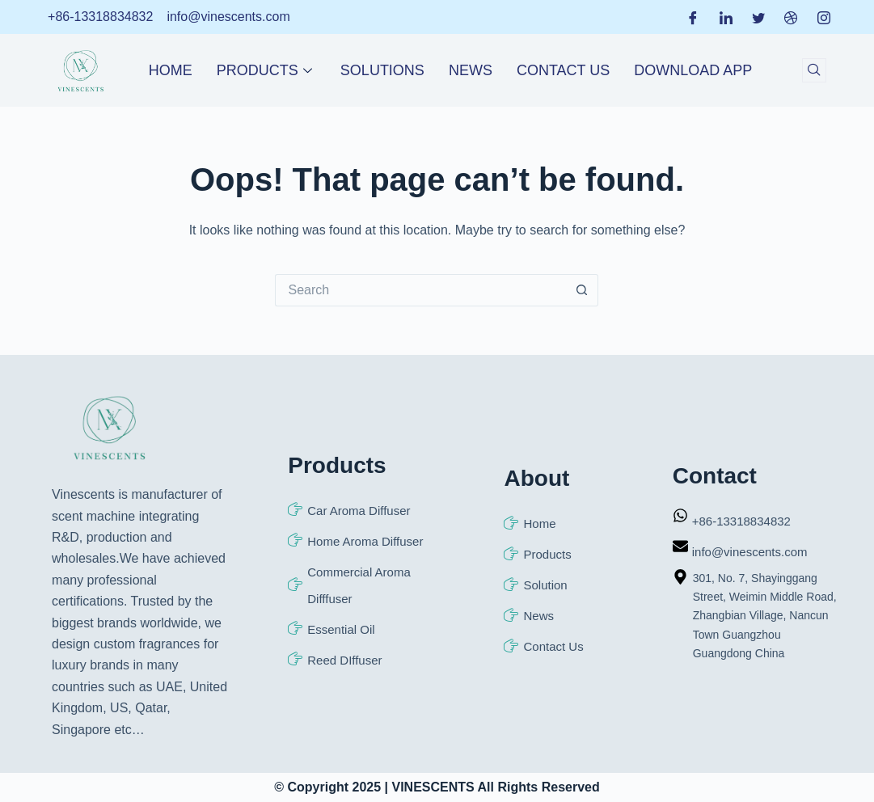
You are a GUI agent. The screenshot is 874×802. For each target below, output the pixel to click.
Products (266, 70)
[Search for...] (420, 290)
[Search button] (582, 290)
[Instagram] (823, 16)
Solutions (382, 70)
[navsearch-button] (814, 70)
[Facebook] (692, 16)
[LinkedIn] (726, 16)
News (470, 70)
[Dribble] (790, 16)
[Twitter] (758, 16)
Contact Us (563, 70)
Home (170, 70)
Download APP (693, 70)
